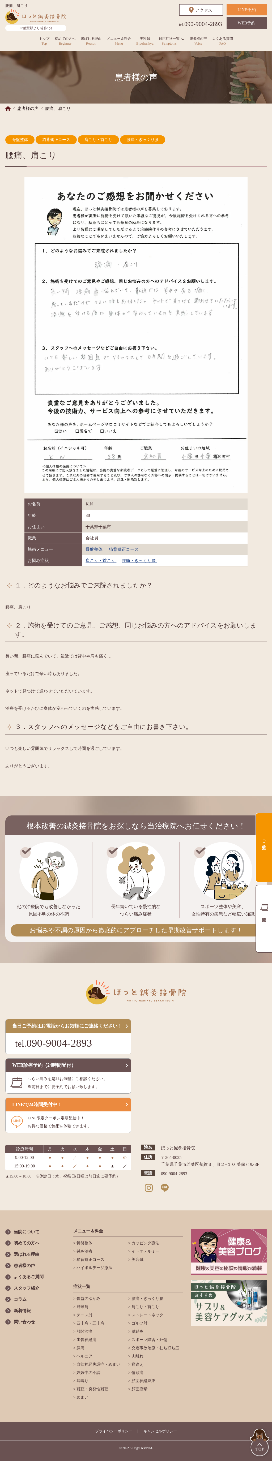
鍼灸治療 (83, 1251)
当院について (26, 1232)
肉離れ (136, 1356)
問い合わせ (24, 1322)
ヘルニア (83, 1356)
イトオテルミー (144, 1251)
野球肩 (81, 1307)
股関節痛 (83, 1331)
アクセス (203, 10)
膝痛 (79, 1348)
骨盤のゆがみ (87, 1298)
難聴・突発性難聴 (91, 1389)
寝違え (136, 1364)
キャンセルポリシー (160, 1431)
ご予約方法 (264, 839)
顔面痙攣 (138, 1389)
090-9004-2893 (200, 24)
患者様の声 (198, 41)
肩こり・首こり (98, 139)
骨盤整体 (20, 139)
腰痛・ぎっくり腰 (143, 139)
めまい (81, 1397)
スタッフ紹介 (26, 1288)
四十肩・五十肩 (89, 1323)
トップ (44, 41)
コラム (20, 1299)
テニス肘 (83, 1315)
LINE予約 (246, 9)
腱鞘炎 (136, 1331)
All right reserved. (141, 1448)
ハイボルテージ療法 (93, 1268)
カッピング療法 (144, 1243)
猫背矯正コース (56, 139)
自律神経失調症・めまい (97, 1364)
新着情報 (22, 1310)
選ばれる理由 (91, 41)
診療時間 (264, 919)
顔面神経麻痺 (142, 1381)
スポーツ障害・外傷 (148, 1340)
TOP (260, 1443)
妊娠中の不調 (87, 1372)
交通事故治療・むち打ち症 (154, 1348)
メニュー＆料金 (119, 41)
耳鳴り (81, 1381)
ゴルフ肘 (138, 1323)
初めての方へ (65, 41)
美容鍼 (145, 41)
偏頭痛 (136, 1372)
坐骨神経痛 (85, 1340)
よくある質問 (222, 41)
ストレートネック (146, 1315)
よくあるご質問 (29, 1276)
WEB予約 (247, 23)
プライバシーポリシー (113, 1431)
